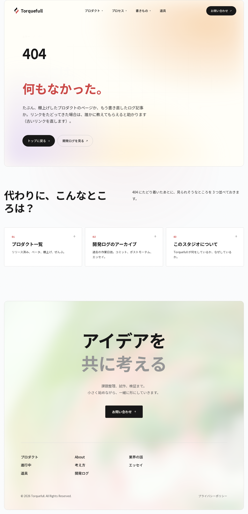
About (80, 456)
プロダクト (94, 10)
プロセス (119, 10)
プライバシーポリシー (212, 496)
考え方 (80, 464)
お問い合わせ (221, 11)
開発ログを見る (75, 141)
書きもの (143, 10)
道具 (163, 10)
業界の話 (136, 456)
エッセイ (136, 464)
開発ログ (82, 473)
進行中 (26, 464)
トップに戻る (39, 141)
